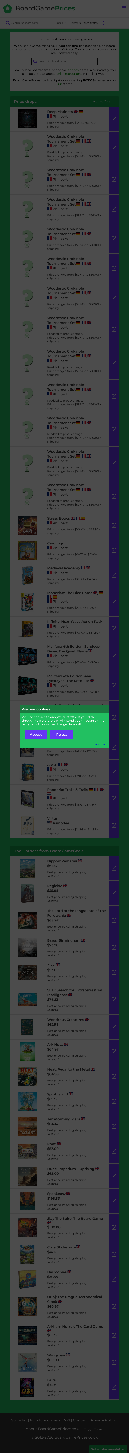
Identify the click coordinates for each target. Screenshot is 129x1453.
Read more (100, 744)
